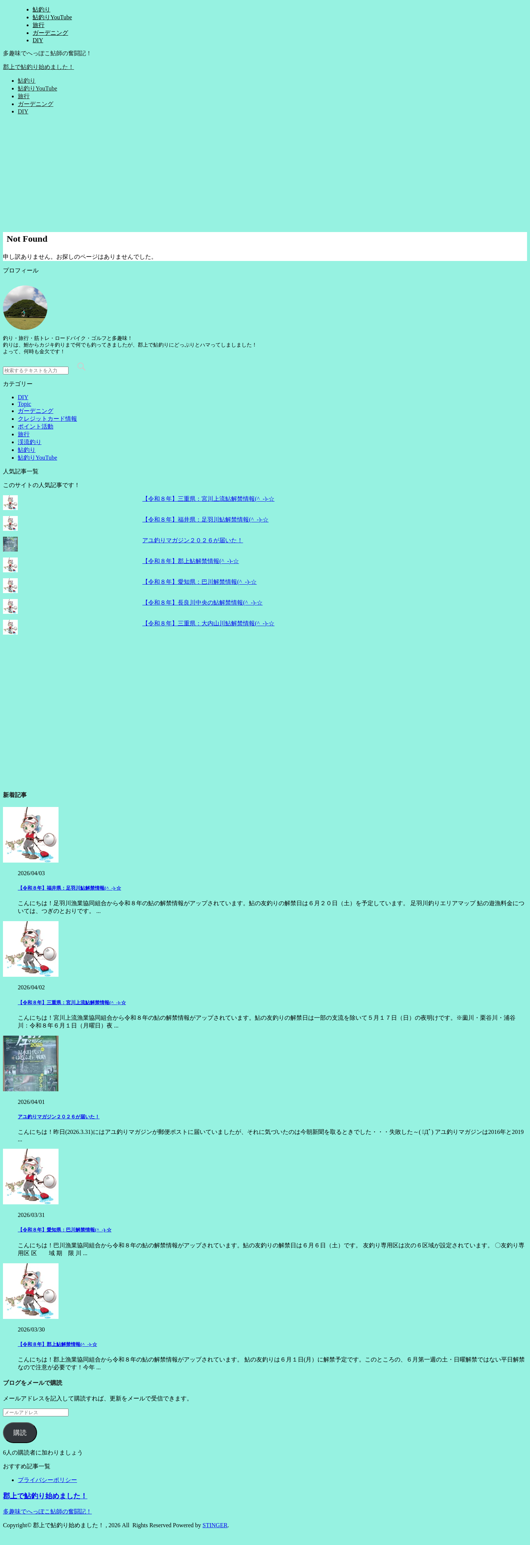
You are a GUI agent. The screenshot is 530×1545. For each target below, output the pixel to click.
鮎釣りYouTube (52, 17)
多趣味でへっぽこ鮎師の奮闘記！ (47, 1511)
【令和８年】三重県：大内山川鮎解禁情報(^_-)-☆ (208, 623)
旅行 (38, 25)
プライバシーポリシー (47, 1480)
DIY (38, 40)
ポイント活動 (35, 426)
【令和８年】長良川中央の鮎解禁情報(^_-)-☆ (202, 602)
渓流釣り (29, 442)
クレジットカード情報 (47, 419)
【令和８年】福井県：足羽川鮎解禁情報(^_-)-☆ (205, 519)
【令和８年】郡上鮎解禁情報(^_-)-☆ (190, 561)
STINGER (215, 1525)
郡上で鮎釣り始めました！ (38, 67)
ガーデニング (50, 33)
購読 (20, 1432)
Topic (24, 404)
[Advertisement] (265, 173)
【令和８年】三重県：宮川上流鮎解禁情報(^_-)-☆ (208, 499)
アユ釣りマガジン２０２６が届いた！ (192, 540)
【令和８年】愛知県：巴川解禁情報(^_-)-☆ (199, 582)
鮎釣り (41, 9)
